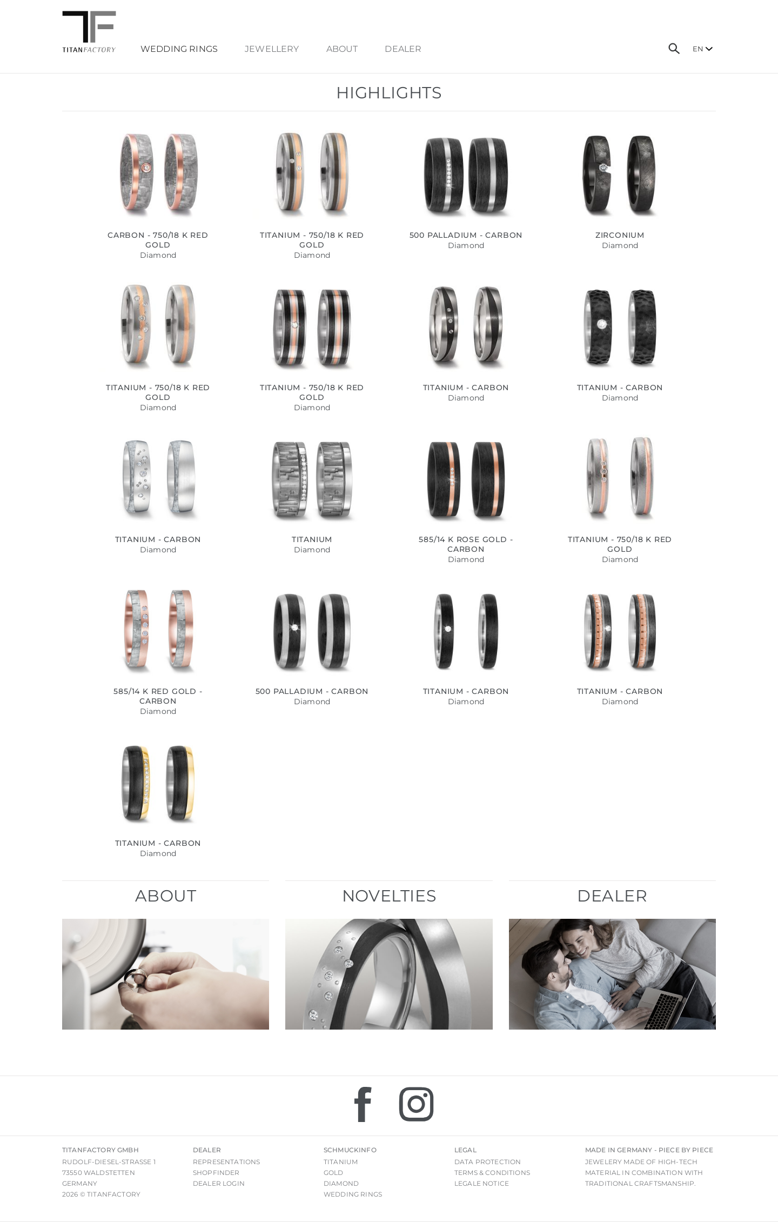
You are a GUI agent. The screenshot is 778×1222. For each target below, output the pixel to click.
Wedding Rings (179, 49)
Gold (334, 1172)
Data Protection (487, 1162)
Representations (226, 1162)
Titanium (341, 1162)
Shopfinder (216, 1172)
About (342, 49)
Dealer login (219, 1183)
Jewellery (272, 49)
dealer (403, 49)
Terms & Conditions (492, 1172)
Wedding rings (353, 1194)
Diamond (341, 1183)
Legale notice (481, 1183)
